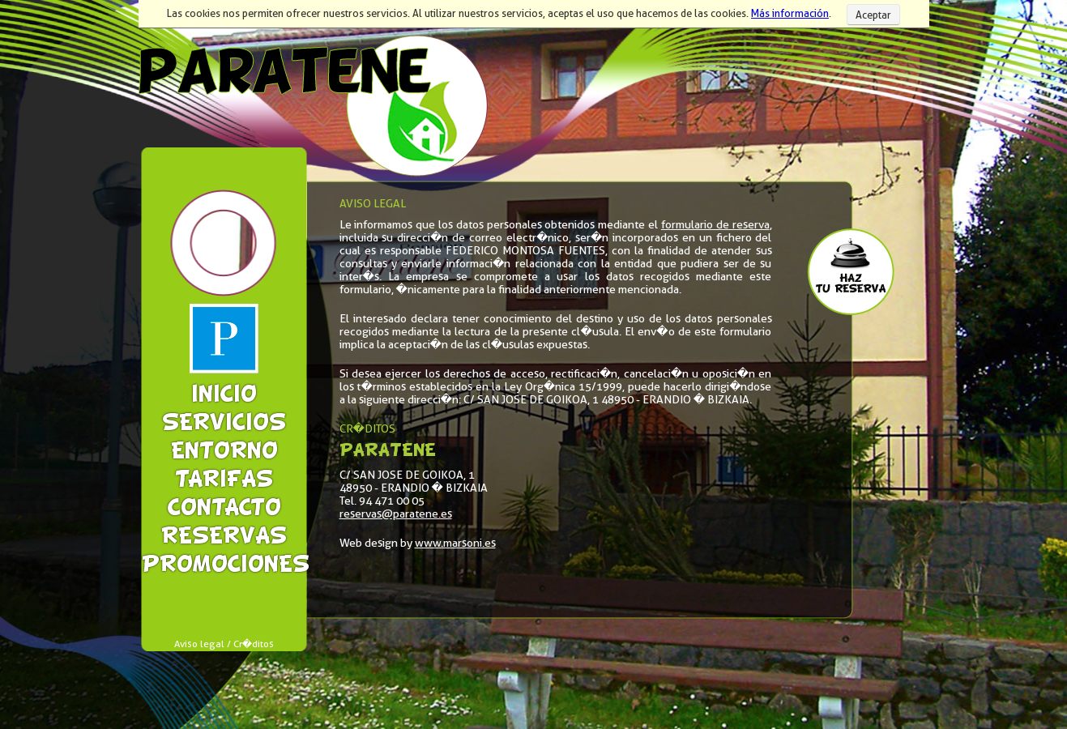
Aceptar (873, 14)
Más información (790, 12)
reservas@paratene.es (395, 513)
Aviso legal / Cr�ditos (224, 643)
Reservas (224, 537)
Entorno (224, 452)
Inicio (224, 395)
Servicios (224, 423)
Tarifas (224, 480)
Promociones (224, 565)
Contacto (224, 508)
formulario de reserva (715, 224)
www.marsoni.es (455, 542)
